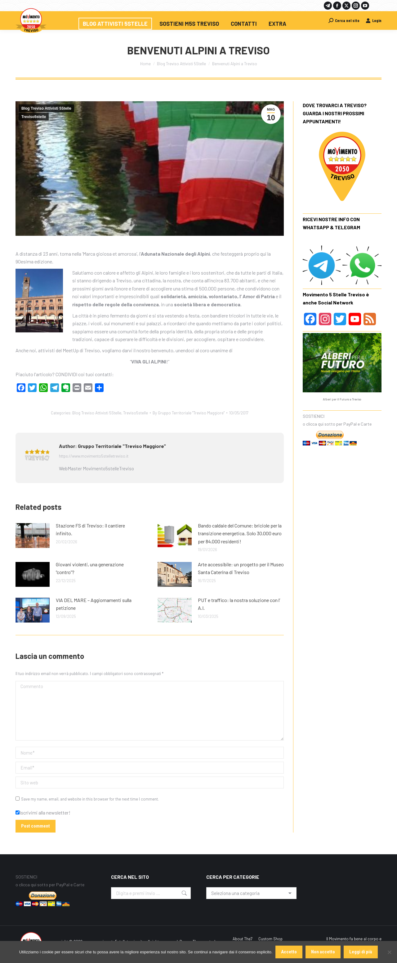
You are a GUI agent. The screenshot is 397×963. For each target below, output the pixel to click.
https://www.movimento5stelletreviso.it (93, 456)
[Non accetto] (389, 952)
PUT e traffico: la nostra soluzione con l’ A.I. (239, 604)
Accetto (289, 952)
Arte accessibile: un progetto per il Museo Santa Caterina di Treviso (241, 568)
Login (373, 20)
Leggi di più (360, 952)
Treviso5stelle (33, 117)
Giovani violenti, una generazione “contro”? (90, 568)
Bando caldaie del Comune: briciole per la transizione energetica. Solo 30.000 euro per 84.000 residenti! (240, 533)
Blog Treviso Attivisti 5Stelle (46, 108)
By (189, 412)
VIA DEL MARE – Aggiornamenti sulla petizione (94, 604)
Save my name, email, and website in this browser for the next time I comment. (90, 798)
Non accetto (323, 952)
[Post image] (33, 535)
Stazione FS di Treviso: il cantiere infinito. (90, 529)
